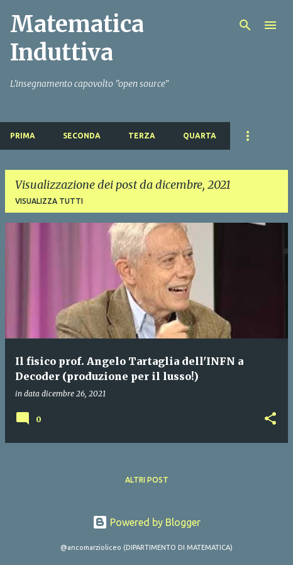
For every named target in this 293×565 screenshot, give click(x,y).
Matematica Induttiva (77, 38)
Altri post (147, 480)
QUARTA (199, 135)
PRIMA (22, 135)
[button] (270, 419)
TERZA (141, 135)
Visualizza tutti (49, 201)
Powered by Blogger (146, 522)
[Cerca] (245, 25)
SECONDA (82, 135)
